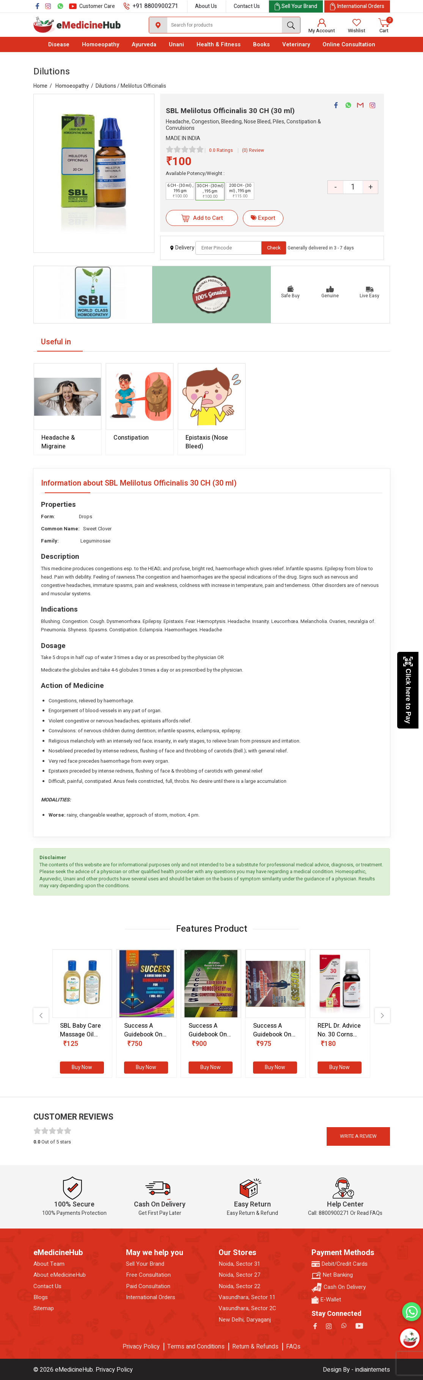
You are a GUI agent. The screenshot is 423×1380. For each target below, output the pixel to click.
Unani (176, 44)
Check (274, 247)
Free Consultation (148, 1275)
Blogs (40, 1297)
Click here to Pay (408, 689)
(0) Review (253, 150)
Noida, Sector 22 (239, 1286)
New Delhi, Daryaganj (245, 1320)
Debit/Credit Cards (339, 1264)
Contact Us (247, 6)
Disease (58, 44)
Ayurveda (144, 44)
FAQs (293, 1346)
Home (40, 86)
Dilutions (106, 86)
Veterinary (296, 44)
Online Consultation (348, 44)
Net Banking (332, 1275)
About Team (48, 1264)
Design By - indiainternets (356, 1369)
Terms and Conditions (196, 1346)
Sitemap (43, 1308)
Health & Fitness (219, 44)
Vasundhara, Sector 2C (247, 1308)
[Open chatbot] (410, 1338)
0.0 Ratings (221, 150)
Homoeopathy (100, 44)
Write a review (358, 1136)
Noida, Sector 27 (239, 1275)
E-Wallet (326, 1300)
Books (261, 44)
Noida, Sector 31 (239, 1264)
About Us (206, 6)
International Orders (150, 1297)
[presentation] (41, 1015)
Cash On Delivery (338, 1287)
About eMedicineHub (59, 1275)
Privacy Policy (141, 1346)
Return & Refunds (255, 1346)
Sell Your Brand (145, 1264)
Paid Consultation (148, 1286)
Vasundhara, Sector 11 (247, 1297)
